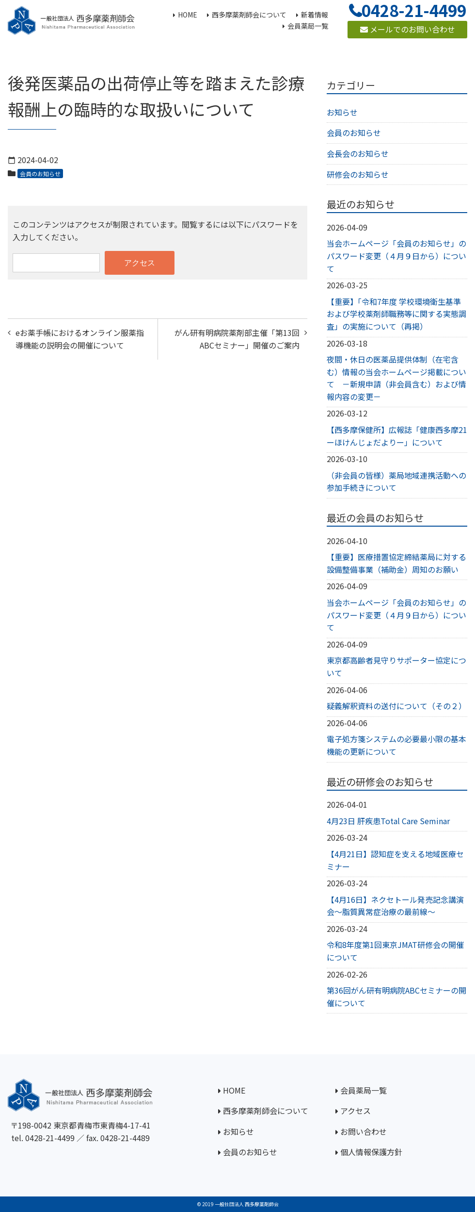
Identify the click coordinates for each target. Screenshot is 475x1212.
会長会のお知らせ (358, 153)
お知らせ (342, 112)
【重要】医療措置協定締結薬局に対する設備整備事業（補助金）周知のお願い (396, 563)
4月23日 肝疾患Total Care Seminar (388, 821)
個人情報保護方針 (371, 1152)
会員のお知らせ (40, 173)
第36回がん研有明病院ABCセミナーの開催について (396, 996)
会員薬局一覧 (363, 1090)
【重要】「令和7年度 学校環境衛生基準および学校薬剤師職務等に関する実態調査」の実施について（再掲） (396, 314)
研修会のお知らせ (358, 174)
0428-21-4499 (50, 1138)
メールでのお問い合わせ (407, 29)
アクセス (355, 1110)
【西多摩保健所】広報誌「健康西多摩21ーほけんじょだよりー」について (397, 436)
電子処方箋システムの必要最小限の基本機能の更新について (396, 745)
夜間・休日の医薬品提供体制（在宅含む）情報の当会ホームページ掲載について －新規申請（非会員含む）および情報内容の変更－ (396, 377)
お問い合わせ (363, 1131)
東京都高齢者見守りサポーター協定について (396, 666)
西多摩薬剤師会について (265, 1110)
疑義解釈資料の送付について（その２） (396, 706)
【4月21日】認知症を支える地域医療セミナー (395, 860)
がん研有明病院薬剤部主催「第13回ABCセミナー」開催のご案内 (237, 339)
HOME (234, 1090)
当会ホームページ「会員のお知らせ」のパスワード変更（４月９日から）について (396, 255)
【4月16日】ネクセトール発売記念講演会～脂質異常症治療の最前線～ (395, 906)
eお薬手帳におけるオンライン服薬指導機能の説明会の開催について (80, 339)
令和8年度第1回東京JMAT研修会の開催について (395, 951)
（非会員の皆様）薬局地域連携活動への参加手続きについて (396, 481)
